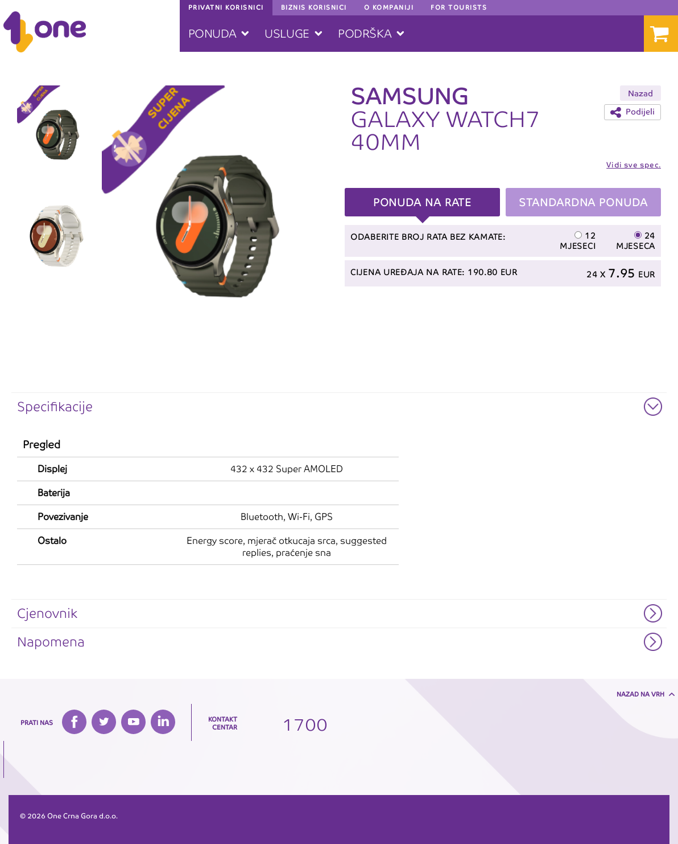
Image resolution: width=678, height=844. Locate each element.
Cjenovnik (47, 613)
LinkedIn (163, 722)
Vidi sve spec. (633, 165)
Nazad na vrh (640, 694)
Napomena (51, 642)
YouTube (133, 722)
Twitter (104, 722)
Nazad (640, 93)
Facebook (74, 722)
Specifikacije (55, 407)
